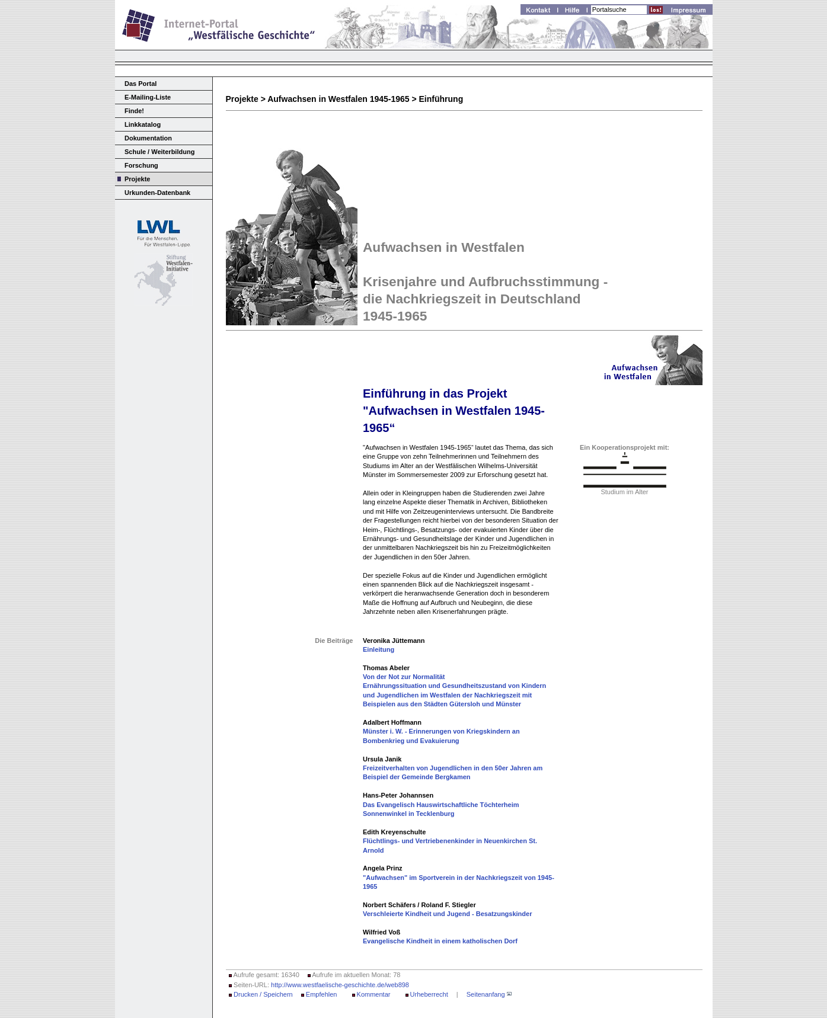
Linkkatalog (142, 124)
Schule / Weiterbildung (159, 151)
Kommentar (374, 994)
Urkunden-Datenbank (157, 192)
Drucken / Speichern (263, 994)
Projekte (137, 179)
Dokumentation (148, 138)
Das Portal (140, 83)
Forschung (141, 165)
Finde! (134, 110)
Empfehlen (321, 994)
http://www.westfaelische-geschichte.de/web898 (340, 984)
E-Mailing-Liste (147, 97)
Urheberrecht (429, 994)
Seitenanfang (486, 994)
